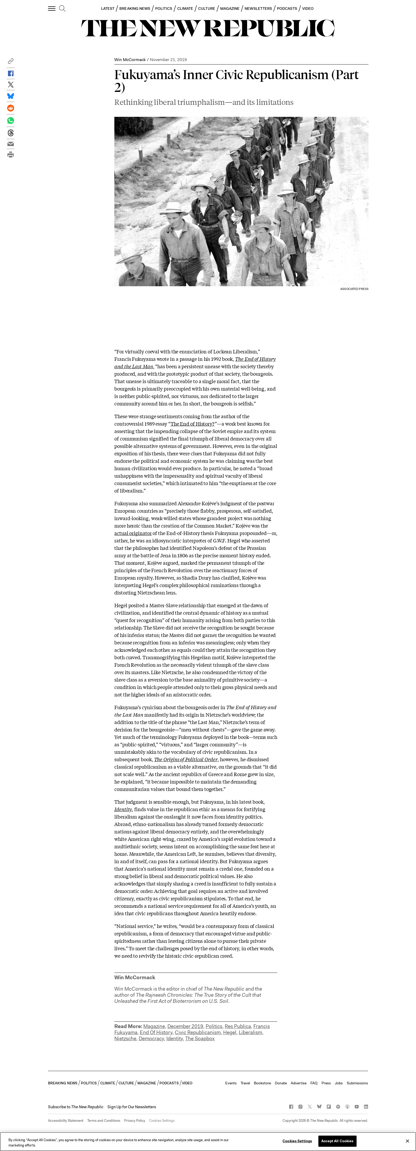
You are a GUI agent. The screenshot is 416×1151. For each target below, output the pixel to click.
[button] (11, 62)
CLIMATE (185, 8)
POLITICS (163, 8)
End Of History (156, 1032)
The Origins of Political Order (186, 759)
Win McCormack (130, 59)
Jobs (339, 1083)
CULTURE (206, 8)
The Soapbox (200, 1038)
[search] (62, 9)
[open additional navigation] (52, 8)
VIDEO (308, 8)
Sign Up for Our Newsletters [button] (131, 1107)
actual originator (132, 532)
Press (326, 1083)
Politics (214, 1026)
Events (231, 1083)
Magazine (154, 1026)
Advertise (298, 1083)
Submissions (357, 1083)
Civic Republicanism (198, 1032)
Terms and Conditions (103, 1120)
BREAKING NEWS (134, 8)
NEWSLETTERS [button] (258, 8)
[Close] (407, 1141)
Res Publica (238, 1026)
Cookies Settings (162, 1120)
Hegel (229, 1032)
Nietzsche (125, 1038)
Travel (245, 1083)
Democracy (151, 1038)
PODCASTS (287, 8)
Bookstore (262, 1083)
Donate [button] (281, 1083)
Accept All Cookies (337, 1141)
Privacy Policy (134, 1120)
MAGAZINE (230, 8)
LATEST (107, 8)
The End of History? (192, 423)
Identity (123, 809)
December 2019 (185, 1026)
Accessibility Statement (65, 1120)
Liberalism (250, 1032)
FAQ (314, 1083)
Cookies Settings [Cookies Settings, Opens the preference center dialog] (297, 1141)
